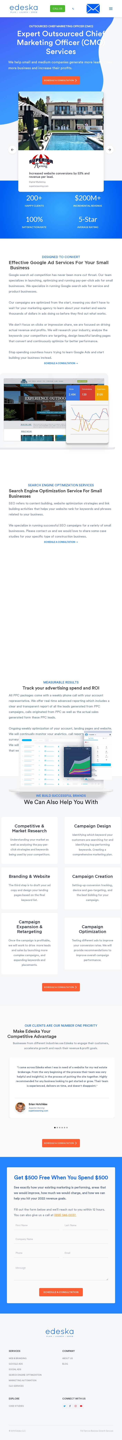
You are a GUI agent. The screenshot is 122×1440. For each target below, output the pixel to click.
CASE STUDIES (16, 1406)
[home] (23, 8)
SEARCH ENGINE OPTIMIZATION (25, 1375)
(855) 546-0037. (65, 1215)
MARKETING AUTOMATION (22, 1380)
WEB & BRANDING (18, 1358)
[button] (111, 8)
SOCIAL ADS (15, 1369)
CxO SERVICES (16, 1386)
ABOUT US (67, 1358)
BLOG (65, 1364)
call (57, 8)
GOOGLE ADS (16, 1364)
